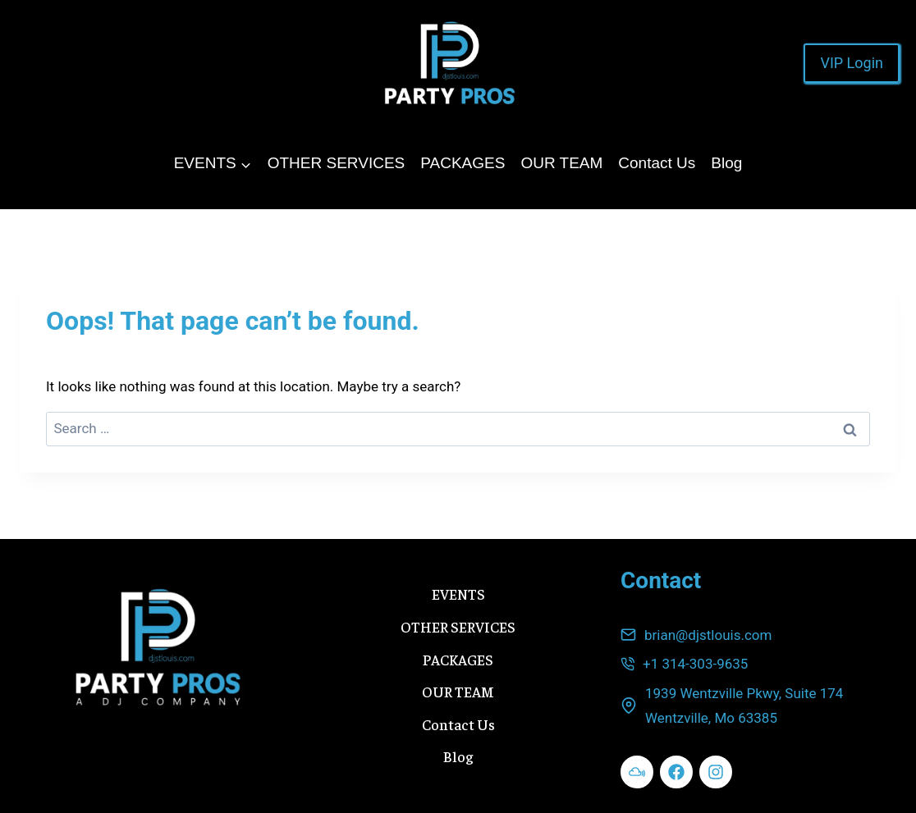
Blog (726, 162)
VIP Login (851, 62)
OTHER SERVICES (336, 162)
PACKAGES (462, 162)
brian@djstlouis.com (708, 635)
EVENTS (458, 593)
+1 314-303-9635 (695, 663)
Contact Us (656, 162)
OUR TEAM (561, 162)
